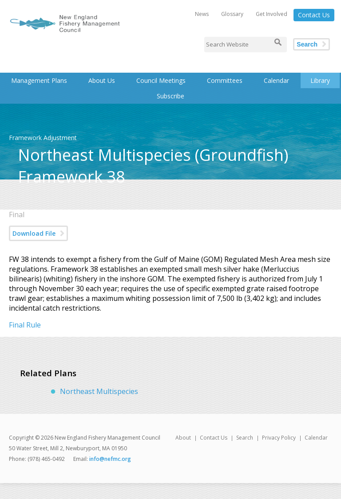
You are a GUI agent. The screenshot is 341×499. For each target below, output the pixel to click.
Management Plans (39, 80)
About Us (101, 80)
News (202, 14)
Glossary (232, 14)
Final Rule (25, 325)
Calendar (276, 80)
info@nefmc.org (110, 459)
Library (320, 80)
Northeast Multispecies (99, 391)
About (183, 437)
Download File (34, 233)
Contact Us (314, 15)
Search (307, 44)
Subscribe (170, 96)
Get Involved (271, 14)
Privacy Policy (279, 437)
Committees (224, 80)
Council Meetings (161, 80)
